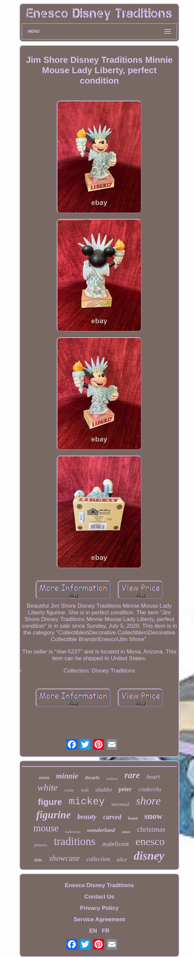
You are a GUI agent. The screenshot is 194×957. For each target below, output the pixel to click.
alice (122, 859)
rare (132, 775)
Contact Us (99, 896)
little (38, 860)
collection (98, 859)
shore (148, 801)
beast (133, 818)
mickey (87, 801)
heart (153, 776)
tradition (112, 779)
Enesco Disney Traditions (99, 885)
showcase (64, 858)
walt (85, 790)
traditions (74, 841)
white (47, 787)
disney (149, 855)
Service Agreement (99, 919)
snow (153, 816)
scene (69, 790)
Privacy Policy (99, 908)
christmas (151, 829)
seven (44, 777)
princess (40, 845)
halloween (72, 832)
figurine (53, 815)
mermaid (120, 804)
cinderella (150, 789)
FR (106, 931)
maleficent (115, 843)
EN (93, 931)
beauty (86, 817)
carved (112, 817)
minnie (67, 776)
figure (50, 802)
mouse (46, 828)
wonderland (101, 830)
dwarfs (92, 777)
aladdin (103, 790)
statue (126, 832)
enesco (150, 841)
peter (125, 789)
